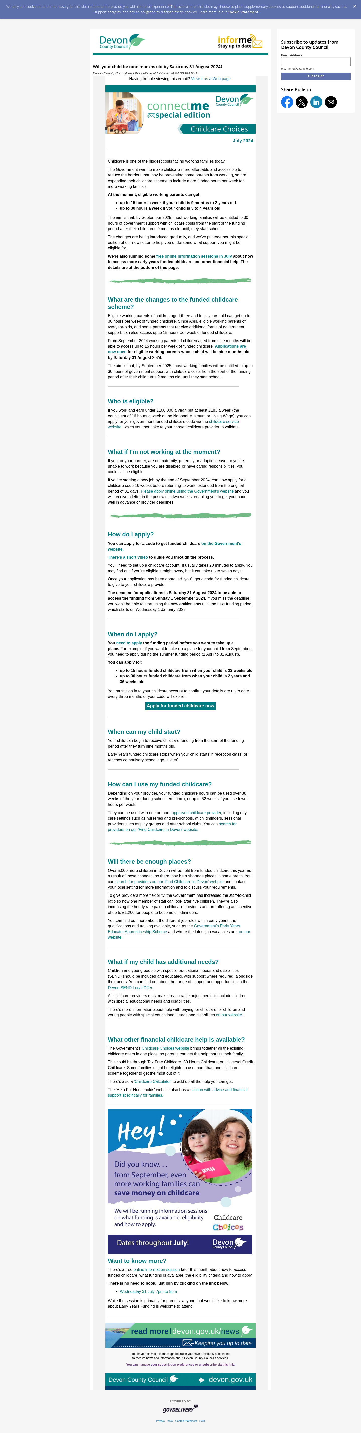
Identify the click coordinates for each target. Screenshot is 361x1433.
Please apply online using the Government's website (187, 491)
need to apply (129, 643)
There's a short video (128, 557)
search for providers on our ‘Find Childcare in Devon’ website (169, 882)
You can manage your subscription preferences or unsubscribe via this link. (180, 1364)
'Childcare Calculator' (152, 1081)
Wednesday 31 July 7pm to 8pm (148, 1291)
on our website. (229, 1015)
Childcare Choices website (165, 1048)
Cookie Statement (243, 12)
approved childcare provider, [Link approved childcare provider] (197, 813)
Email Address (291, 55)
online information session (157, 1269)
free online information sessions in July (194, 256)
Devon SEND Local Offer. (130, 988)
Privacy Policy (164, 1420)
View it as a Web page (211, 79)
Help (202, 1420)
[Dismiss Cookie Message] (354, 5)
